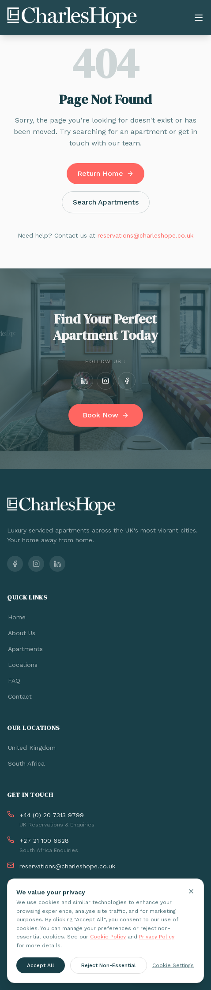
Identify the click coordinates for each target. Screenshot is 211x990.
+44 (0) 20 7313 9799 (51, 815)
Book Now (106, 415)
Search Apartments (106, 202)
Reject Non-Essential (108, 967)
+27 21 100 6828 (44, 840)
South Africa (26, 763)
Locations (22, 664)
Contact (19, 696)
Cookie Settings (173, 967)
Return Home (105, 173)
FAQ (13, 680)
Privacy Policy (156, 938)
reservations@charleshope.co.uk (145, 235)
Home (16, 617)
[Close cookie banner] (191, 892)
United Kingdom (31, 747)
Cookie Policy (108, 938)
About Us (21, 632)
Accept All (40, 967)
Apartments (25, 648)
